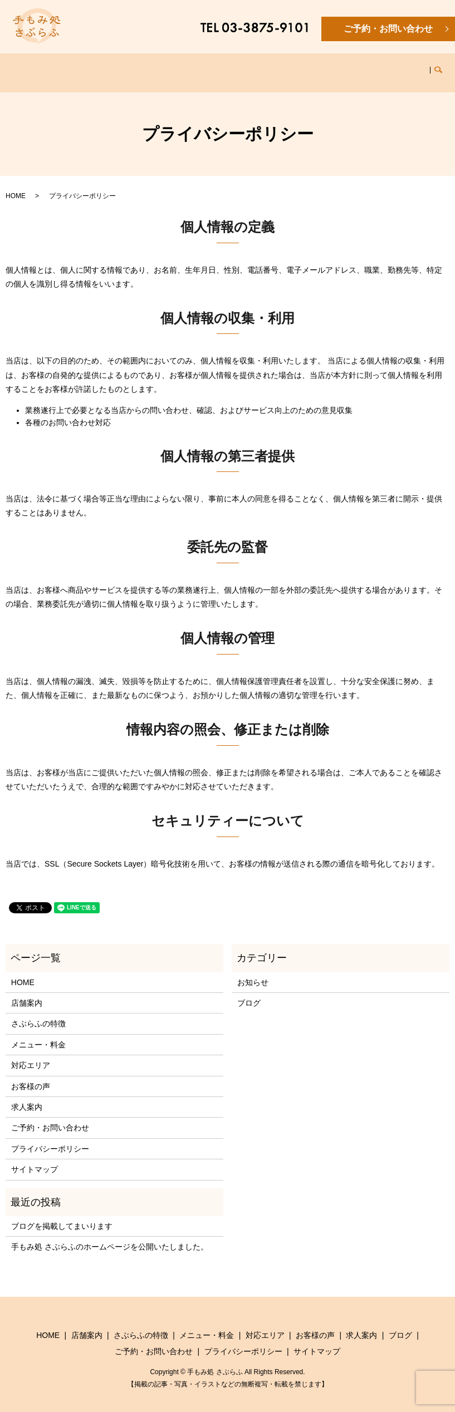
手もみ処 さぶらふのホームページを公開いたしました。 (109, 1236)
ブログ (399, 66)
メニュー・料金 (201, 66)
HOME (39, 66)
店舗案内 (79, 66)
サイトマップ (34, 1158)
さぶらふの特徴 (134, 66)
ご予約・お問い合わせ (388, 28)
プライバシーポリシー (50, 1138)
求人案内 (359, 66)
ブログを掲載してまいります (61, 1215)
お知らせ (252, 971)
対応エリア (260, 66)
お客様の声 (311, 66)
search (431, 67)
